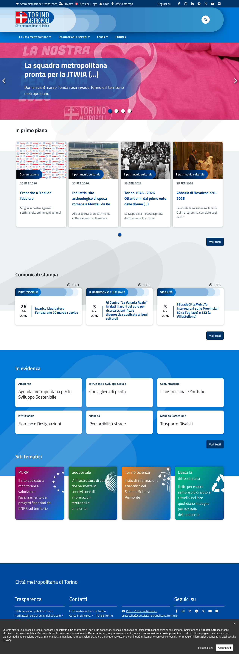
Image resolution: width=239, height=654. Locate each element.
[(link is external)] (179, 3)
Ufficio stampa (124, 3)
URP (106, 3)
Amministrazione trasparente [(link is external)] (38, 3)
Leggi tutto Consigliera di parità (119, 392)
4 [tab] (129, 111)
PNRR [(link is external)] (119, 37)
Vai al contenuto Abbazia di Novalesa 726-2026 (198, 184)
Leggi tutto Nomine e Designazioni (48, 422)
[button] (205, 20)
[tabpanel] (119, 81)
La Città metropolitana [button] (33, 37)
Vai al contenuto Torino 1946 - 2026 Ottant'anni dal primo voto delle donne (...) (146, 184)
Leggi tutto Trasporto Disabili (190, 422)
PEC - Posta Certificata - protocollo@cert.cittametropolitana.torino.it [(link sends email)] (149, 613)
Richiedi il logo (88, 3)
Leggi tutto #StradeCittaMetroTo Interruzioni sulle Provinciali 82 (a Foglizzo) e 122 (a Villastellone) (190, 306)
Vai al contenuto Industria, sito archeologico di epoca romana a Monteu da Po (93, 184)
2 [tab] (116, 111)
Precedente (4, 81)
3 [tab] (123, 111)
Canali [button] (101, 37)
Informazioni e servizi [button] (73, 37)
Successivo (235, 81)
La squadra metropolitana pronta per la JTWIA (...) (65, 69)
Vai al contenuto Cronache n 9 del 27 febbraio (41, 184)
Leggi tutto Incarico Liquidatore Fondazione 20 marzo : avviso (48, 306)
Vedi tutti (216, 241)
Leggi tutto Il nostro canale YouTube (190, 392)
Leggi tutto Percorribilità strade (119, 422)
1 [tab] (109, 111)
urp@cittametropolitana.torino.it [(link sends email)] (145, 623)
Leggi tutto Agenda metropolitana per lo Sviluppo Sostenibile (48, 392)
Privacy (68, 3)
